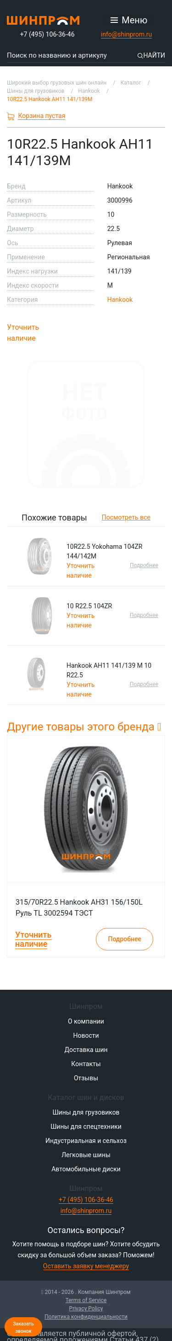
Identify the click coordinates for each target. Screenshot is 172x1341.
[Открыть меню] (129, 20)
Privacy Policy (86, 1308)
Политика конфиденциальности (86, 1317)
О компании (86, 1021)
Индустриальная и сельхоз (86, 1140)
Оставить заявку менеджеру (86, 1266)
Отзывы (86, 1078)
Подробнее (144, 565)
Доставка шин (85, 1049)
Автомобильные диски (86, 1169)
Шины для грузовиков (85, 1112)
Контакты (85, 1063)
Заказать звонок (23, 1327)
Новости (86, 1035)
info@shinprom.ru (126, 34)
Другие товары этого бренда (84, 726)
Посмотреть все (126, 517)
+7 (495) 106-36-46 (47, 34)
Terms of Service (86, 1300)
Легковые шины (86, 1155)
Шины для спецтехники (86, 1126)
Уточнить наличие (23, 333)
